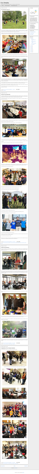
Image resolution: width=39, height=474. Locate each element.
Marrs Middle (16, 242)
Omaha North (22, 242)
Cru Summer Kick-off (5, 9)
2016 (31, 47)
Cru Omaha (5, 3)
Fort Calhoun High (12, 242)
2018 (31, 45)
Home (2, 5)
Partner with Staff (7, 5)
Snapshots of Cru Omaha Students (8, 348)
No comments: (14, 241)
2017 (31, 46)
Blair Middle (9, 242)
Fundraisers (13, 463)
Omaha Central (19, 242)
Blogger (23, 472)
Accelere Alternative (5, 242)
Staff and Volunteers (5, 247)
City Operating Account (14, 5)
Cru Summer (4, 90)
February (32, 44)
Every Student (31, 34)
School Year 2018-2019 (5, 94)
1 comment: (13, 89)
